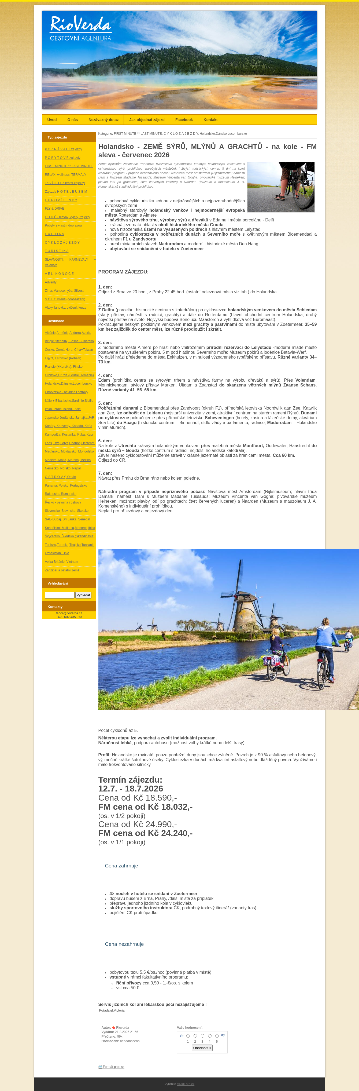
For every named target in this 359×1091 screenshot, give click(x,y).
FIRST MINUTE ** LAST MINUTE (69, 166)
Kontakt (210, 120)
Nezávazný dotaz (103, 120)
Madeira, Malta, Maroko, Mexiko (68, 460)
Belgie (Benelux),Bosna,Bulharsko (69, 341)
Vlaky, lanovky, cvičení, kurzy (65, 307)
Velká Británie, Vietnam (61, 562)
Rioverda (122, 1028)
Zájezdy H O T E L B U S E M (66, 192)
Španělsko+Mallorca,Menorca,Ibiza (70, 528)
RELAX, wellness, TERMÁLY (65, 175)
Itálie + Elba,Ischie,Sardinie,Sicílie (69, 401)
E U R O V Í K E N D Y (61, 200)
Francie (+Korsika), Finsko (64, 366)
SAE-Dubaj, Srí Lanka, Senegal (67, 519)
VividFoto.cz (185, 1084)
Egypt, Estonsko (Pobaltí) (63, 358)
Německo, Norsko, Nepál (63, 468)
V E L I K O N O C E (59, 274)
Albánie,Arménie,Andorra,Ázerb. (68, 333)
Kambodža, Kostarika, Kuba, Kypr (69, 434)
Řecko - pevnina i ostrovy (63, 502)
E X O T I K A (54, 234)
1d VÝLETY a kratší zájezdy (65, 183)
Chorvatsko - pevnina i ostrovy (66, 392)
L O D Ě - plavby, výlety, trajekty (67, 217)
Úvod (52, 120)
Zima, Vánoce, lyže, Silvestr (65, 291)
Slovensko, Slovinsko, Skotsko (67, 511)
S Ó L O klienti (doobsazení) (65, 299)
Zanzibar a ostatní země (62, 570)
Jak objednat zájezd (146, 120)
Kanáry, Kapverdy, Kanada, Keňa (68, 426)
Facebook (184, 120)
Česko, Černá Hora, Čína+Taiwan (69, 350)
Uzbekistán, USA (57, 553)
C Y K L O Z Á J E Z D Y (62, 243)
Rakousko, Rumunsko (60, 494)
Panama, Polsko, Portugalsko (66, 485)
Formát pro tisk (111, 1067)
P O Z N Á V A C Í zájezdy (63, 149)
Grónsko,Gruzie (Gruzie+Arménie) (69, 375)
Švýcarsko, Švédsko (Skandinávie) (70, 536)
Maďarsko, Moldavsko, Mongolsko (69, 451)
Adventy (51, 282)
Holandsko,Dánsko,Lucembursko (68, 383)
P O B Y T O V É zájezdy (62, 158)
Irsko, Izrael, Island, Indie (63, 409)
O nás (73, 120)
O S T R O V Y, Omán (60, 477)
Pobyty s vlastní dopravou (63, 225)
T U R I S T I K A (57, 251)
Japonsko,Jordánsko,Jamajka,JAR (69, 417)
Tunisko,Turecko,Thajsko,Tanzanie (70, 545)
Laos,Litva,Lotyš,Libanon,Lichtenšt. (70, 443)
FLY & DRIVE (54, 208)
